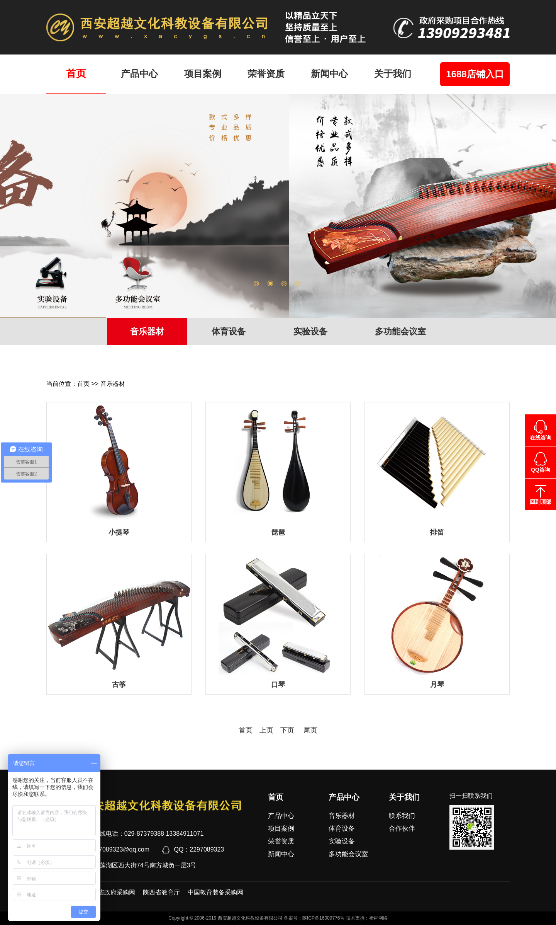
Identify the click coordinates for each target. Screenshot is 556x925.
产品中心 (139, 73)
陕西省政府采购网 (110, 892)
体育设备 (229, 331)
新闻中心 (329, 73)
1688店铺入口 (474, 74)
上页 (266, 730)
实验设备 (310, 331)
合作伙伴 (402, 828)
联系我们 (402, 815)
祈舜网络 (378, 918)
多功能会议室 (400, 331)
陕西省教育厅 (161, 892)
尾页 (307, 730)
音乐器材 (147, 331)
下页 (287, 730)
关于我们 (392, 73)
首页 (76, 73)
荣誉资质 (266, 73)
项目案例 (202, 73)
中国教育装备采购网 (215, 892)
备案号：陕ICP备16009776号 (314, 918)
